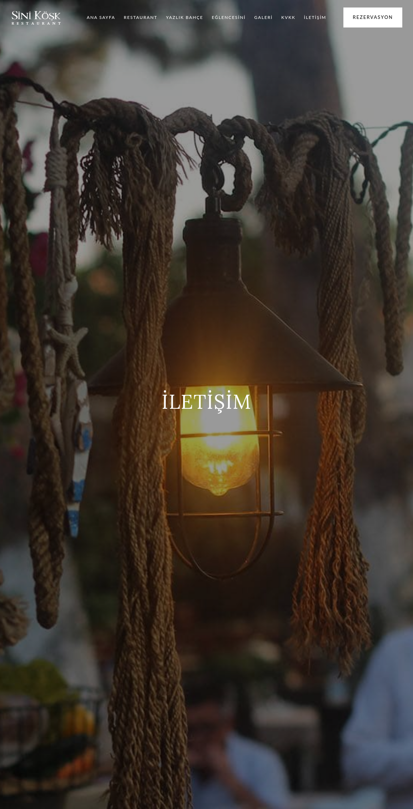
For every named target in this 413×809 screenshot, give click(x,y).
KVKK (288, 17)
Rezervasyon (373, 17)
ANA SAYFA (101, 17)
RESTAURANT (140, 17)
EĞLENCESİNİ (229, 17)
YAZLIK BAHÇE (184, 17)
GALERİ (263, 17)
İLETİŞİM (315, 17)
